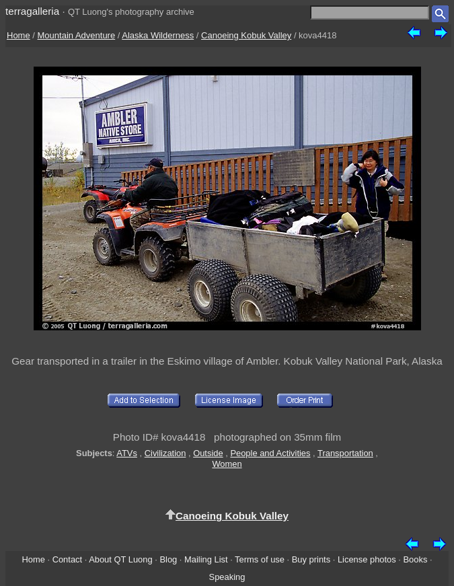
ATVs (126, 453)
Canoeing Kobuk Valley (246, 35)
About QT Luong (120, 559)
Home (18, 35)
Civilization (165, 453)
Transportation (345, 453)
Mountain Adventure (77, 35)
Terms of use (260, 559)
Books (416, 559)
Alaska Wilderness (158, 35)
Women (226, 464)
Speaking (227, 577)
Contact (67, 559)
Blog (168, 559)
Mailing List (206, 559)
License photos (367, 559)
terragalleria (32, 11)
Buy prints (311, 559)
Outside (208, 453)
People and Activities (270, 453)
